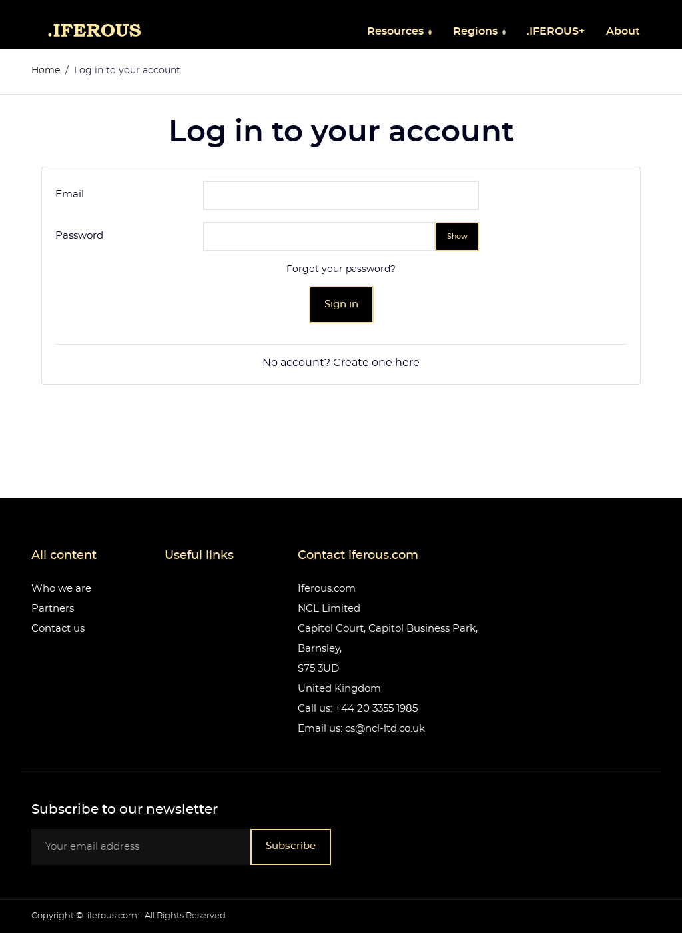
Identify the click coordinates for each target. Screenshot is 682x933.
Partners (52, 609)
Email (69, 194)
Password (79, 236)
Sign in (341, 304)
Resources (396, 31)
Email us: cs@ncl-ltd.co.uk (361, 729)
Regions (476, 31)
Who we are (61, 589)
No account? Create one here (341, 362)
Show (457, 236)
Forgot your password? (341, 269)
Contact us (58, 629)
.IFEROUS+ (556, 31)
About (623, 31)
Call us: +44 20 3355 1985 (358, 709)
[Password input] (319, 236)
